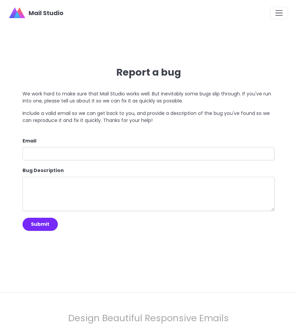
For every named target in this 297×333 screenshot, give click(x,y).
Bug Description (43, 170)
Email (29, 140)
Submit (40, 224)
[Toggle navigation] (279, 13)
